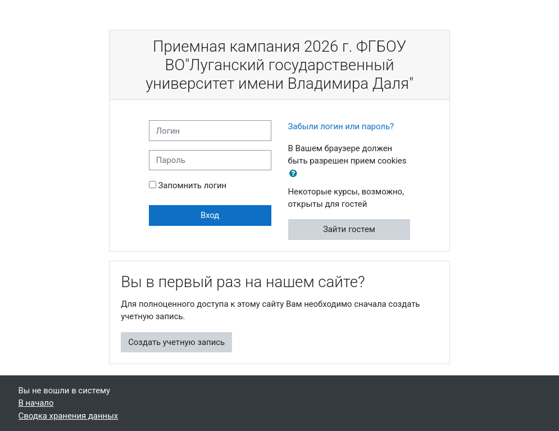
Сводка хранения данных (69, 416)
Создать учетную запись (176, 342)
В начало (36, 403)
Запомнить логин (192, 185)
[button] (295, 173)
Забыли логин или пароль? (341, 126)
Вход (210, 215)
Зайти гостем (349, 229)
